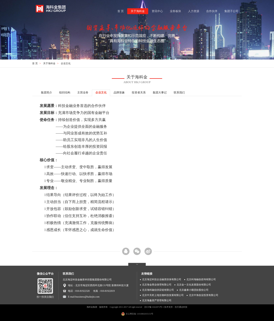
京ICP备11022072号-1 (154, 307)
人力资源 (193, 11)
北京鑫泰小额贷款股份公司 (193, 290)
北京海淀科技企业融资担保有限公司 (161, 279)
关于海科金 (138, 11)
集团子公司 (231, 11)
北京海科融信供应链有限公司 (158, 290)
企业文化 (66, 63)
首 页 (120, 11)
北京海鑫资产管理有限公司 (156, 300)
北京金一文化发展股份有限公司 (194, 284)
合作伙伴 (211, 11)
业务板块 (175, 11)
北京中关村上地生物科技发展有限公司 (163, 295)
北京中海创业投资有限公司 (203, 295)
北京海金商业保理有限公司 (156, 284)
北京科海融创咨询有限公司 (201, 279)
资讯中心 (157, 11)
